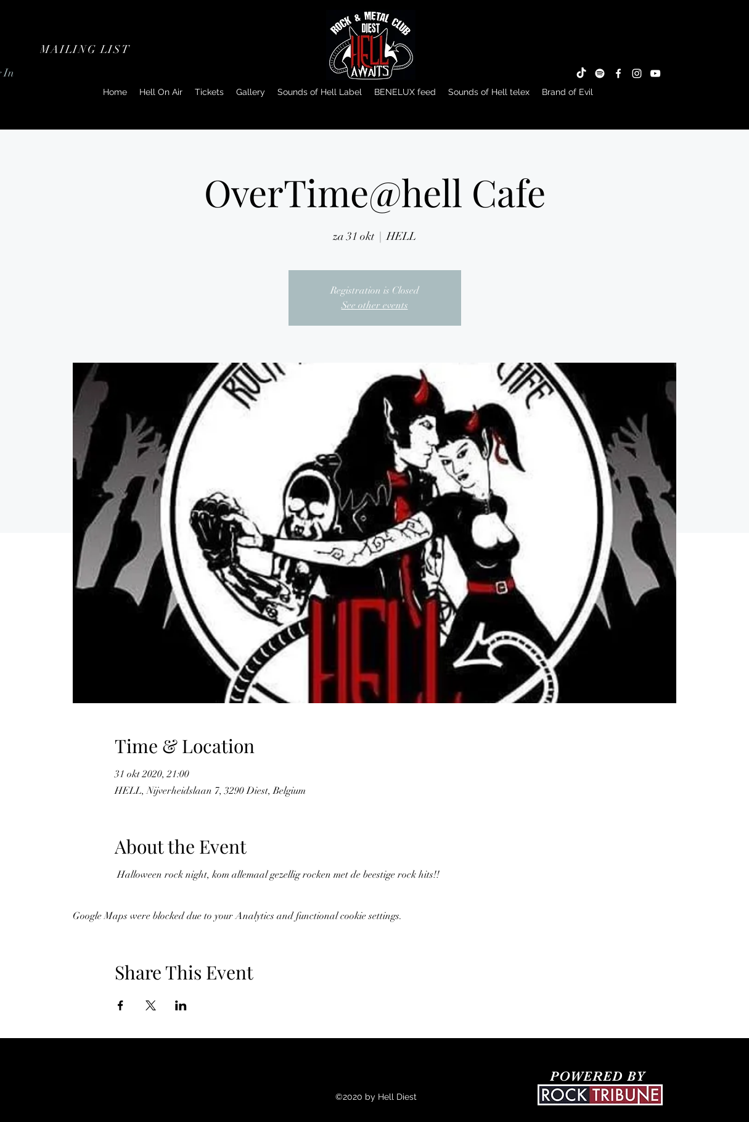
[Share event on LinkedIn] (181, 1005)
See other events (375, 305)
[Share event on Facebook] (120, 1005)
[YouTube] (655, 73)
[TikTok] (581, 73)
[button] (86, 49)
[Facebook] (618, 73)
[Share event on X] (151, 1005)
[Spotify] (600, 73)
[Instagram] (637, 73)
